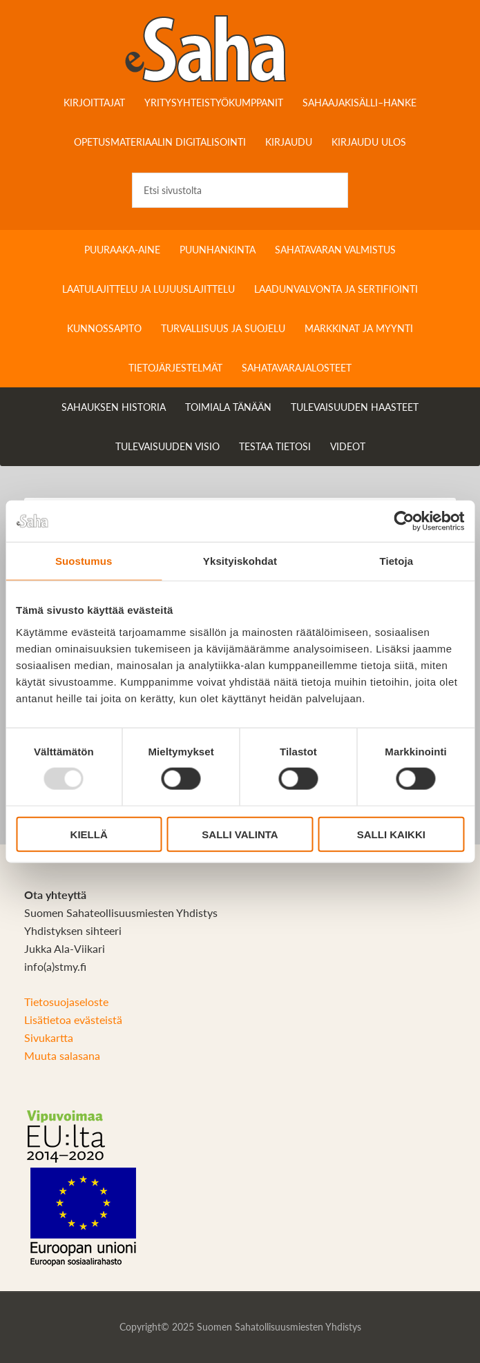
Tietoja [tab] (396, 561)
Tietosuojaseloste (66, 1001)
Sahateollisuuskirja (240, 48)
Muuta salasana (62, 1055)
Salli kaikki (391, 834)
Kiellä (89, 834)
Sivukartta (48, 1037)
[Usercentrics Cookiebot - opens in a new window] (403, 521)
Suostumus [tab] (84, 561)
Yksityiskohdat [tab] (240, 561)
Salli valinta (240, 834)
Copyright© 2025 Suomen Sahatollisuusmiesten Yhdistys (240, 1327)
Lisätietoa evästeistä (73, 1019)
